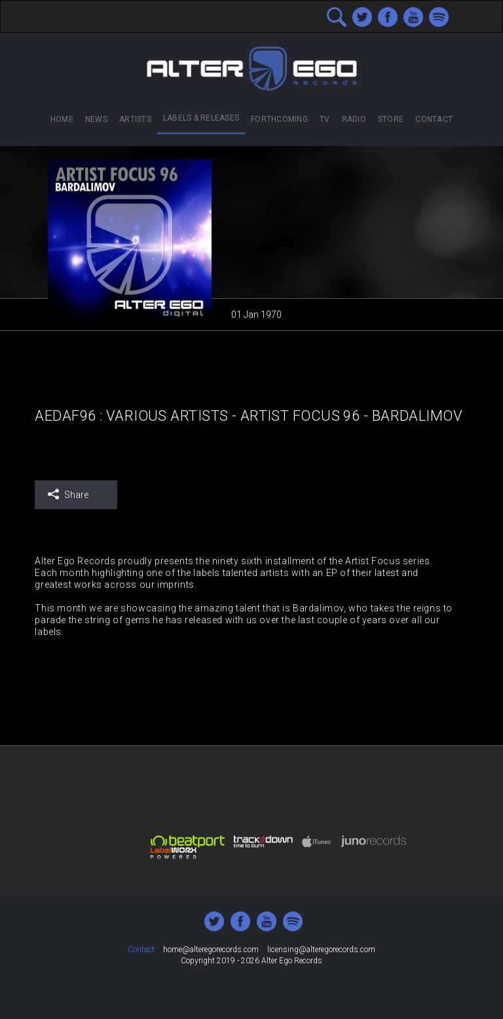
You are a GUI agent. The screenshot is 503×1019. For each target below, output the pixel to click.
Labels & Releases (201, 118)
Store (390, 119)
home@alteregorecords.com (211, 949)
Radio (354, 119)
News (96, 119)
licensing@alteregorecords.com (321, 949)
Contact (434, 119)
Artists (135, 119)
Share (68, 494)
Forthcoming (279, 119)
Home (61, 119)
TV (324, 119)
